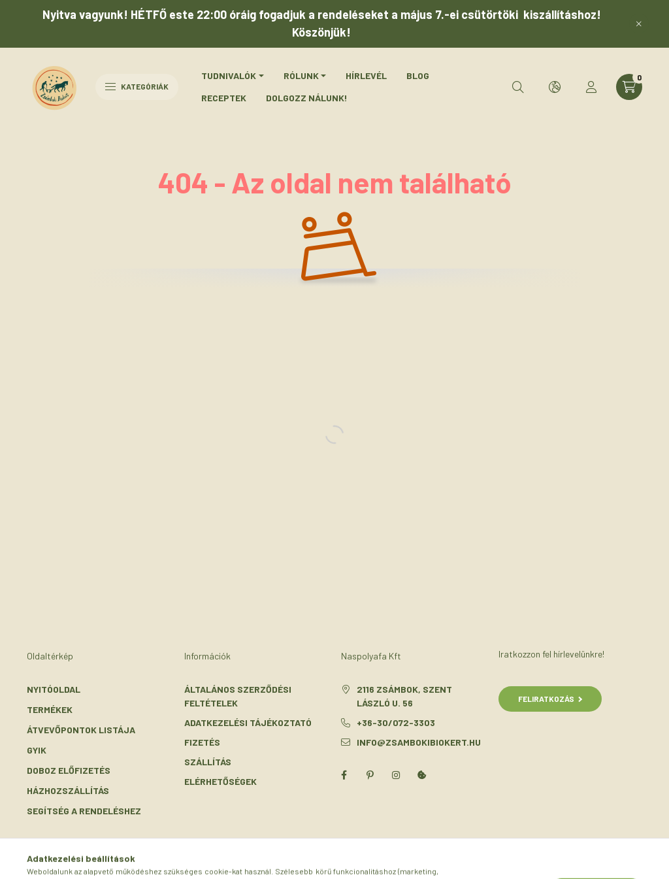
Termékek (50, 709)
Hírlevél (366, 75)
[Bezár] (639, 23)
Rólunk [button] (301, 75)
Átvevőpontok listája (81, 729)
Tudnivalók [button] (228, 75)
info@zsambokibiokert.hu (419, 742)
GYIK (36, 749)
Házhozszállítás (68, 790)
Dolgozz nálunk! (307, 97)
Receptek (223, 97)
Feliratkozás (550, 698)
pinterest (370, 775)
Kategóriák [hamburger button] (137, 86)
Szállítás (207, 761)
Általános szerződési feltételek (237, 696)
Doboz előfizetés (68, 770)
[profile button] (591, 87)
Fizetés (202, 742)
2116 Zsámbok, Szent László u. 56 (404, 696)
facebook (344, 775)
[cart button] (629, 87)
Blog (417, 75)
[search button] (518, 87)
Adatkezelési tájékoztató (248, 722)
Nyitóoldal (53, 689)
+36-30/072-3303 (396, 722)
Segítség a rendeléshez (84, 810)
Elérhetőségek (220, 781)
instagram (396, 775)
